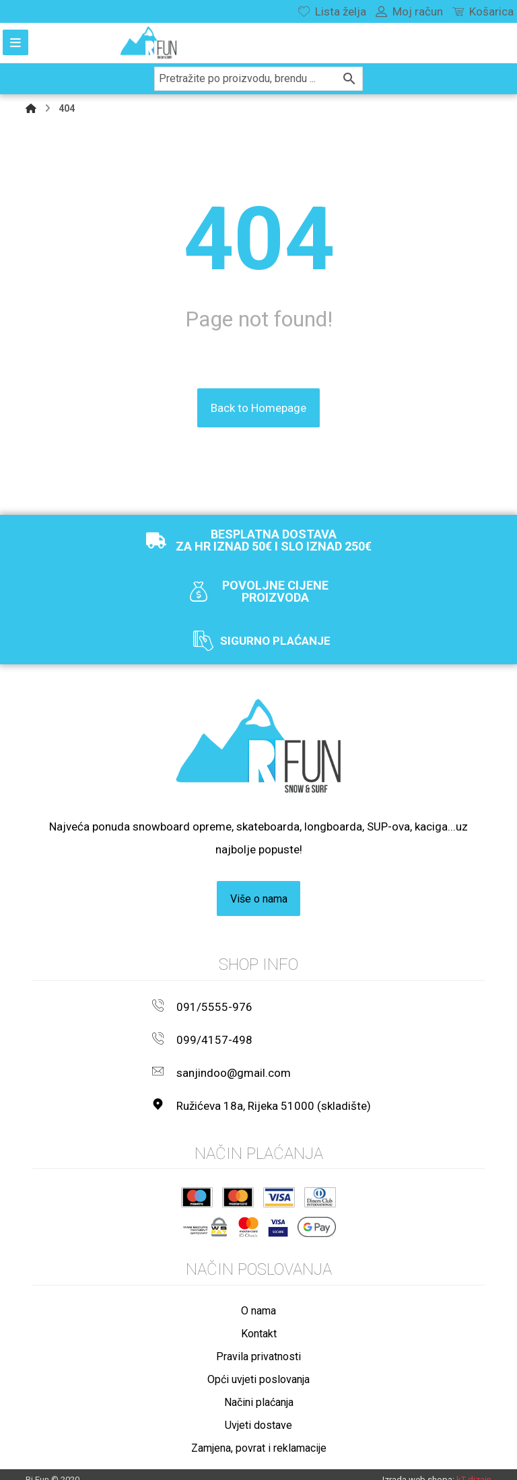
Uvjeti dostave (258, 1412)
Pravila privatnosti (258, 1343)
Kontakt (259, 1320)
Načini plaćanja (259, 1389)
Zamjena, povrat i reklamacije (258, 1435)
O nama (258, 1298)
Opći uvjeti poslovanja (258, 1366)
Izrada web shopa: (418, 1468)
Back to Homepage (258, 407)
